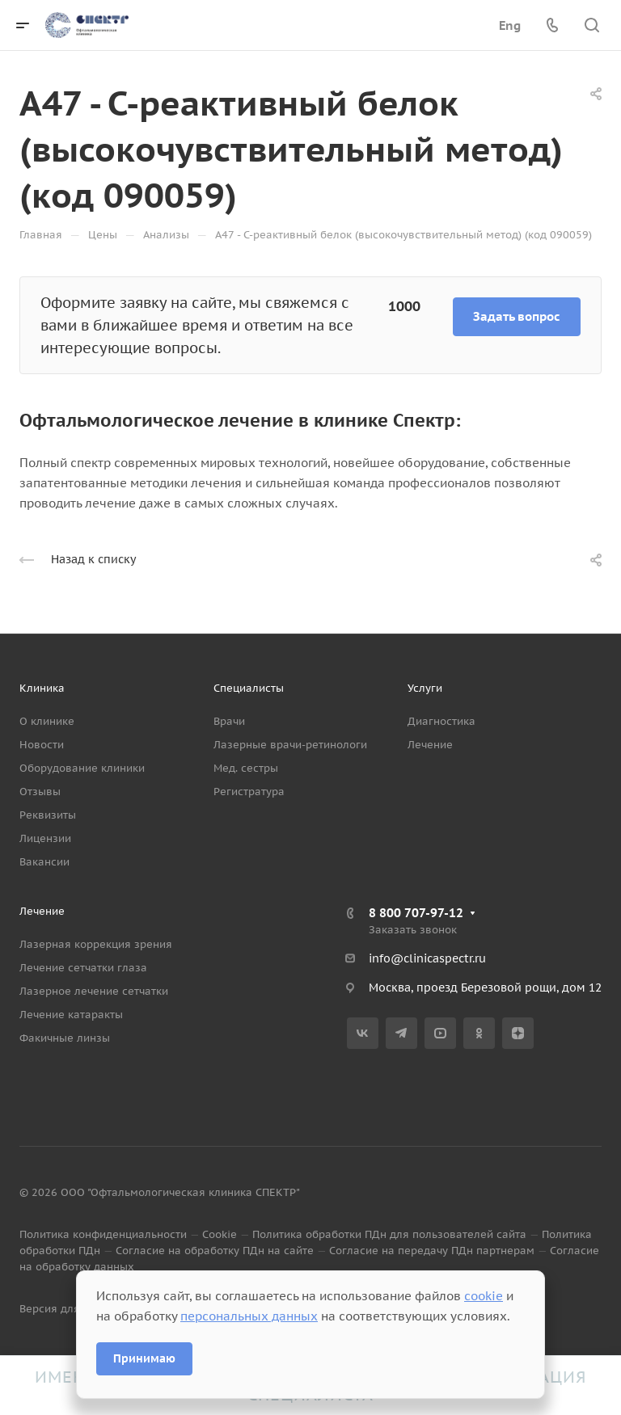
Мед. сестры (245, 768)
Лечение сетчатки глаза (83, 968)
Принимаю (144, 1358)
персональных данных (249, 1316)
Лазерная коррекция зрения (95, 944)
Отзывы (40, 791)
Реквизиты (47, 815)
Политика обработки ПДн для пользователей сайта (389, 1234)
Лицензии (45, 838)
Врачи (229, 721)
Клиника (42, 688)
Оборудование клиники (82, 768)
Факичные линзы (64, 1038)
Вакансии (44, 862)
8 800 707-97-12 (416, 912)
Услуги (425, 688)
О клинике (46, 721)
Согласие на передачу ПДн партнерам (431, 1250)
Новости (41, 745)
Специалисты (248, 688)
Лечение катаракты (71, 1014)
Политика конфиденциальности (103, 1234)
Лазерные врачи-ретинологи (290, 745)
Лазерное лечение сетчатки (93, 991)
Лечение (430, 745)
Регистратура (249, 791)
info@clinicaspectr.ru (427, 958)
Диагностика (441, 721)
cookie (483, 1295)
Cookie (219, 1234)
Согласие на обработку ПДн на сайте (215, 1250)
